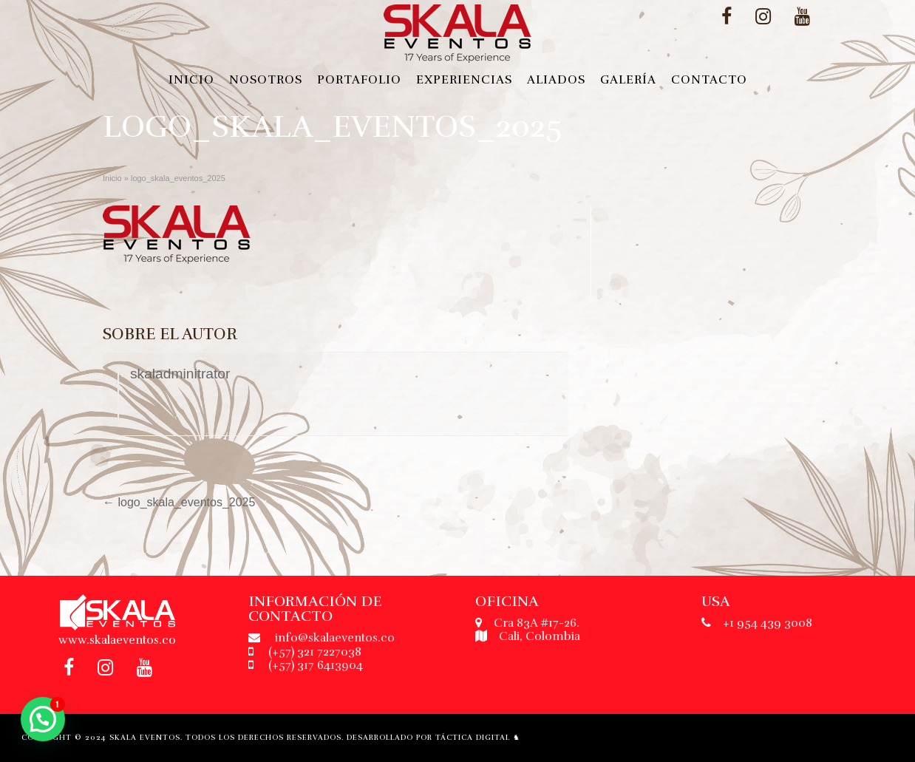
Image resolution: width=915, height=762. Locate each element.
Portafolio (359, 79)
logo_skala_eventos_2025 (179, 502)
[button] (43, 719)
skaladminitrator (180, 373)
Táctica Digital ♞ (477, 737)
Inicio (191, 79)
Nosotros (265, 79)
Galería (628, 79)
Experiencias (464, 79)
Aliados (556, 79)
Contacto (709, 79)
